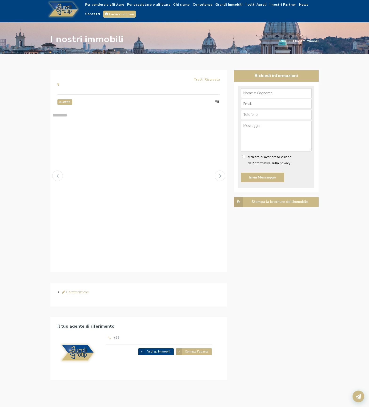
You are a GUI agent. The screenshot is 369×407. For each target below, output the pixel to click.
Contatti (92, 14)
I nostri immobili (306, 41)
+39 (116, 337)
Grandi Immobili (229, 4)
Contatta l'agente (192, 351)
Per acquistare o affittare (148, 4)
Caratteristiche (75, 292)
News (303, 4)
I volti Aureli (256, 4)
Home (282, 41)
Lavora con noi (119, 14)
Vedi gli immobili (154, 351)
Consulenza (203, 4)
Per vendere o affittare (104, 4)
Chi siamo (181, 4)
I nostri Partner (282, 4)
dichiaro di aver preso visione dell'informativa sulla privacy (269, 160)
